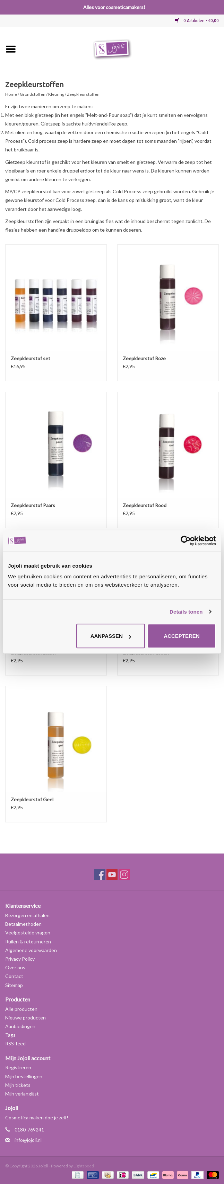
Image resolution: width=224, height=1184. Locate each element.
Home (11, 94)
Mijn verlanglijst (22, 1094)
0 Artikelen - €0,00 (197, 20)
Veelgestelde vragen (27, 932)
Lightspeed (84, 1165)
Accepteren (181, 636)
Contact (14, 976)
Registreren (18, 1067)
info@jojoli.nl (28, 1140)
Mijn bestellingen (23, 1076)
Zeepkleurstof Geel (32, 799)
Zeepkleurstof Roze (144, 358)
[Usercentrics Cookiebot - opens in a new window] (185, 540)
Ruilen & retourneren (28, 941)
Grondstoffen (32, 94)
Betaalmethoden (23, 924)
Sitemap (14, 985)
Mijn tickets (18, 1085)
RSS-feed (15, 1043)
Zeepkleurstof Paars (33, 505)
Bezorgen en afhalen (27, 915)
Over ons (15, 967)
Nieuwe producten (25, 1017)
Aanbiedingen (20, 1026)
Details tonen (186, 612)
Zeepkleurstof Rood (144, 505)
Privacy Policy (20, 959)
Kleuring (56, 94)
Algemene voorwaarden (31, 950)
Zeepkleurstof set (30, 358)
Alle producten (21, 1009)
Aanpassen (111, 636)
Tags (10, 1035)
